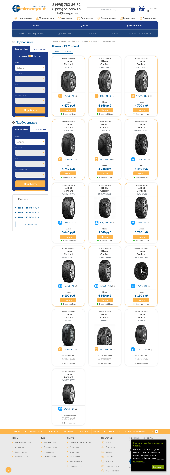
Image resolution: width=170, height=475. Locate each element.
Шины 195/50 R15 (135, 431)
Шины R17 (83, 431)
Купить (68, 110)
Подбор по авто (63, 33)
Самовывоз (110, 447)
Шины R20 (115, 431)
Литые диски (49, 452)
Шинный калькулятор (140, 33)
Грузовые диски (50, 442)
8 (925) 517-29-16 (66, 9)
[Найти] (133, 10)
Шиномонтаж (23, 18)
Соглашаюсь (158, 467)
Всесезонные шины (23, 442)
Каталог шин (90, 33)
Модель (18, 73)
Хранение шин (45, 18)
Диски (85, 25)
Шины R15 (52, 431)
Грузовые (37, 56)
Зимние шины (21, 452)
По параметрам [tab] (39, 49)
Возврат (109, 442)
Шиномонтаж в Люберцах (80, 442)
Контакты (109, 461)
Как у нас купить (112, 466)
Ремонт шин (127, 18)
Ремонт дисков (106, 18)
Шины (36, 25)
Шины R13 (20, 431)
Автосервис (65, 18)
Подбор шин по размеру (31, 33)
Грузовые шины (133, 25)
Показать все (30, 224)
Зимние (57, 52)
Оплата (109, 452)
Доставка (109, 456)
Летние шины (20, 447)
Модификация (21, 95)
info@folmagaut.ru (66, 13)
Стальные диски (50, 447)
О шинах (113, 33)
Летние (68, 52)
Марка (17, 62)
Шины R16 (68, 431)
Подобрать (30, 110)
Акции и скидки (112, 470)
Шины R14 (36, 431)
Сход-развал (85, 18)
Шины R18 (99, 431)
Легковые (23, 56)
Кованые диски (50, 456)
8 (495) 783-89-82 (66, 4)
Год (16, 84)
